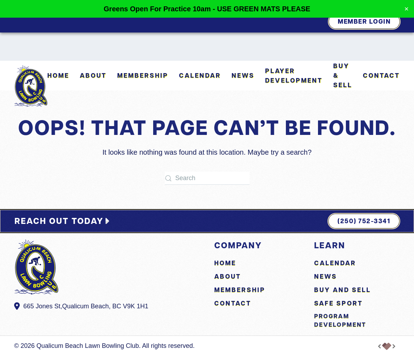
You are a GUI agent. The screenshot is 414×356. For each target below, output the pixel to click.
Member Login (364, 21)
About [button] (93, 75)
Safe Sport (338, 303)
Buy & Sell (342, 75)
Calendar (200, 75)
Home (58, 75)
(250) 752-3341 (363, 221)
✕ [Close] (406, 9)
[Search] (207, 178)
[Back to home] (30, 86)
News (243, 75)
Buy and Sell (342, 290)
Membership (142, 75)
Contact (381, 75)
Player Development (294, 75)
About (227, 276)
